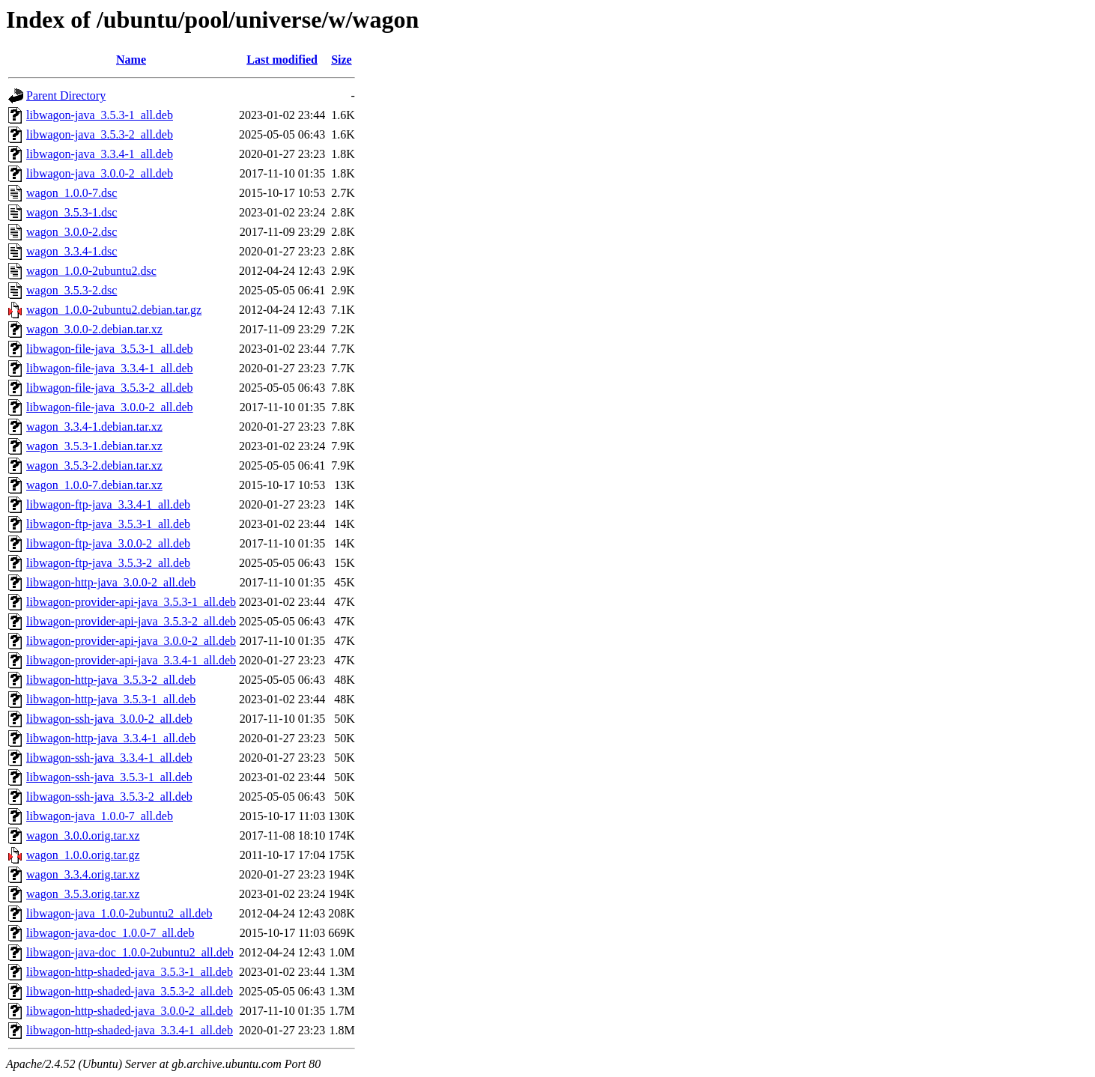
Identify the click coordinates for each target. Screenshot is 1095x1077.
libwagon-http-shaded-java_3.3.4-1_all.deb (129, 1030)
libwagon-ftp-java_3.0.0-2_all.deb (108, 543)
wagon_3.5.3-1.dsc (71, 212)
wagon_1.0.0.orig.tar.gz (83, 855)
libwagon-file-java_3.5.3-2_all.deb (109, 387)
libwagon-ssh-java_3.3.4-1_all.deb (109, 757)
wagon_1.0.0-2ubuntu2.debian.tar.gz (113, 309)
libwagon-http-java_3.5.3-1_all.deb (110, 699)
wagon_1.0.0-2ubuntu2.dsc (91, 270)
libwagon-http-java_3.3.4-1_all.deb (110, 738)
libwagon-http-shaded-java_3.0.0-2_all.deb (129, 1010)
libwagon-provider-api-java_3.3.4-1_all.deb (131, 660)
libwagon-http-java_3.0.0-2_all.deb (110, 582)
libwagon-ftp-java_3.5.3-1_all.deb (108, 524)
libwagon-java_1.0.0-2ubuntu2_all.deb (119, 913)
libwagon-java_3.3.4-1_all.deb (99, 154)
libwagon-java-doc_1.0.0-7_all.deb (110, 932)
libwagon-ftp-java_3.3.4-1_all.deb (108, 504)
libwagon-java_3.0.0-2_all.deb (99, 173)
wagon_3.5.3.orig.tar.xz (83, 894)
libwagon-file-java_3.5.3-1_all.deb (109, 348)
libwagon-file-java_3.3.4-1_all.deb (109, 368)
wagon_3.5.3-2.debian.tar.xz (94, 465)
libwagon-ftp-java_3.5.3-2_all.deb (108, 562)
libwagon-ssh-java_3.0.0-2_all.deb (109, 718)
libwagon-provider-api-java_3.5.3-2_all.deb (131, 621)
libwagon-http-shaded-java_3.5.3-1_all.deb (129, 971)
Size (341, 59)
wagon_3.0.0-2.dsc (71, 231)
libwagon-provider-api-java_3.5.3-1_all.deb (131, 601)
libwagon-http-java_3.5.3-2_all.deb (110, 679)
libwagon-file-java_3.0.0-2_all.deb (109, 407)
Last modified (282, 59)
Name (131, 59)
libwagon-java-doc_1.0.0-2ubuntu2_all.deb (130, 952)
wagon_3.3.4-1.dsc (71, 251)
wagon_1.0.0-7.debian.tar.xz (94, 485)
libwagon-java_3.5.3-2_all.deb (99, 134)
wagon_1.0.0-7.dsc (71, 192)
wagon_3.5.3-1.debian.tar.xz (94, 446)
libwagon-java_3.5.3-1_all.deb (99, 115)
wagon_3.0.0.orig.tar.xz (83, 835)
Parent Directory (66, 95)
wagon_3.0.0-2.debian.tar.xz (94, 329)
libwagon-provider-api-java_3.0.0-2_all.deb (131, 640)
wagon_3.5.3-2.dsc (71, 290)
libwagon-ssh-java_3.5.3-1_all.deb (109, 777)
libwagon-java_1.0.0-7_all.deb (99, 816)
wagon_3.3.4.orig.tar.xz (83, 874)
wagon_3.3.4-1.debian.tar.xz (94, 426)
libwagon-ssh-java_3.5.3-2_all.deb (109, 796)
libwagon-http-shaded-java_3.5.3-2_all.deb (129, 991)
